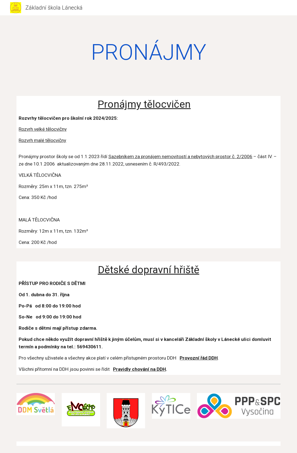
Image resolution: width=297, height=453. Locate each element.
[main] (148, 52)
